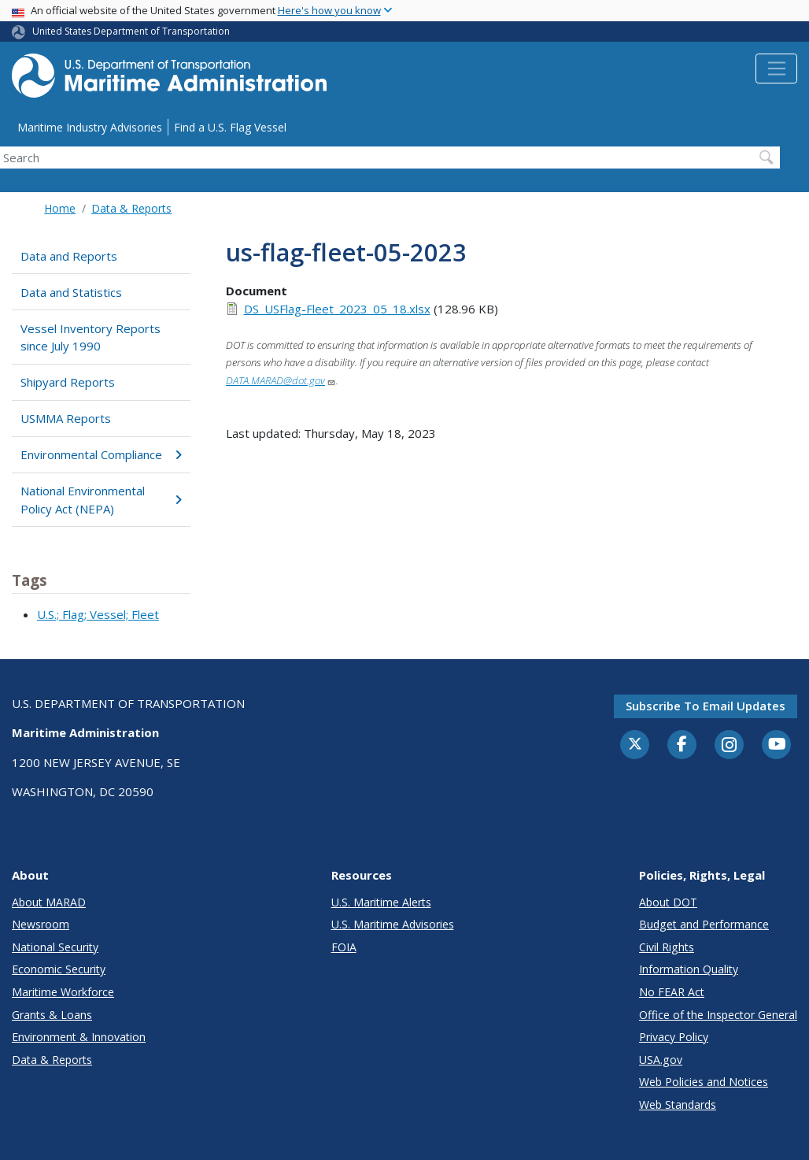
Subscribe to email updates (705, 705)
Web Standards (677, 1104)
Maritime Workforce (63, 991)
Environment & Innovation (79, 1036)
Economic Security (58, 969)
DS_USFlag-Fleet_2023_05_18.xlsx (337, 309)
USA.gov (660, 1059)
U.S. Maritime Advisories (392, 924)
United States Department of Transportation (131, 31)
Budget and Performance (704, 924)
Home (60, 208)
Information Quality (688, 969)
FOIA (343, 946)
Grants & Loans (52, 1014)
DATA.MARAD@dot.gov (281, 380)
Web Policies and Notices (703, 1081)
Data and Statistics (71, 292)
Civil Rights (666, 946)
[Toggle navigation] (776, 68)
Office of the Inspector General (718, 1014)
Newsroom (40, 924)
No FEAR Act (671, 991)
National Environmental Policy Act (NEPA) (101, 500)
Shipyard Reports (67, 382)
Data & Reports (131, 208)
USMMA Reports (65, 418)
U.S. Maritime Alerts (381, 902)
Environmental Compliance (101, 454)
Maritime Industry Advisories (89, 127)
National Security (55, 946)
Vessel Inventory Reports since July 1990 (90, 337)
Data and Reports (68, 256)
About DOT (668, 902)
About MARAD (49, 902)
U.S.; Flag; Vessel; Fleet (98, 614)
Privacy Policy (673, 1036)
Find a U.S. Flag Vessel (230, 127)
